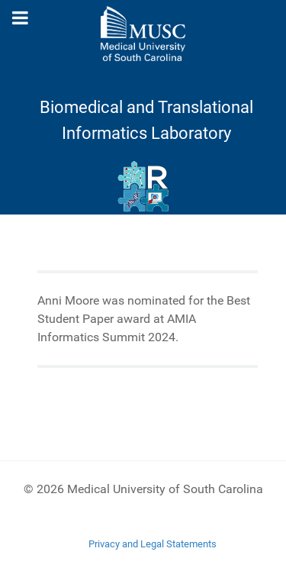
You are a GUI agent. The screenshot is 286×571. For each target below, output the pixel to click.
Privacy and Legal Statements (152, 544)
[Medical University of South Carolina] (143, 33)
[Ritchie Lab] (143, 187)
